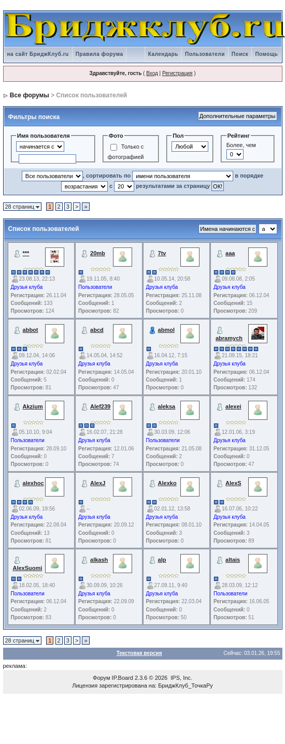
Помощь (266, 54)
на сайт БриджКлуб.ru (38, 54)
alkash (99, 560)
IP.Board (122, 678)
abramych (229, 338)
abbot (30, 330)
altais (232, 560)
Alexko (167, 483)
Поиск (240, 54)
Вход (152, 73)
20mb (97, 253)
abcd (97, 330)
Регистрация (177, 73)
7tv (162, 253)
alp (162, 560)
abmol (166, 330)
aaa (230, 253)
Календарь (163, 54)
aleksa (167, 406)
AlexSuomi (27, 568)
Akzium (33, 406)
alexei (233, 406)
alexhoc (33, 483)
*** (26, 253)
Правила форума (99, 54)
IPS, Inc (180, 678)
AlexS (233, 483)
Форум (101, 678)
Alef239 (100, 406)
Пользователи (205, 54)
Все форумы (29, 95)
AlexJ (97, 483)
